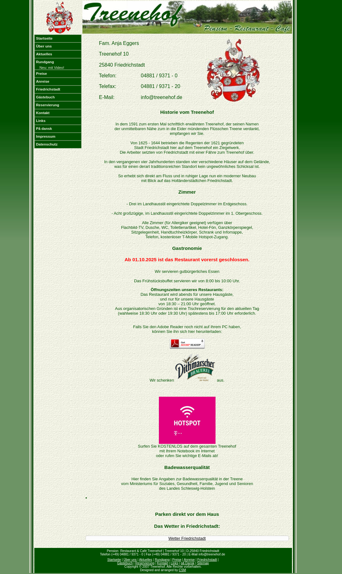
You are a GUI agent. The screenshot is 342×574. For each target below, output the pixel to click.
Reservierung (47, 105)
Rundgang (45, 62)
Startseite (44, 38)
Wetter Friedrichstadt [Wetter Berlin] (187, 538)
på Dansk (187, 563)
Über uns (44, 46)
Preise (41, 73)
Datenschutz (47, 144)
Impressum (45, 136)
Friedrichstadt (48, 89)
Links (41, 121)
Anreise (42, 81)
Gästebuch (45, 97)
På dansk (44, 128)
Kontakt (43, 113)
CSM (182, 570)
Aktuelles (44, 54)
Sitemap (203, 563)
